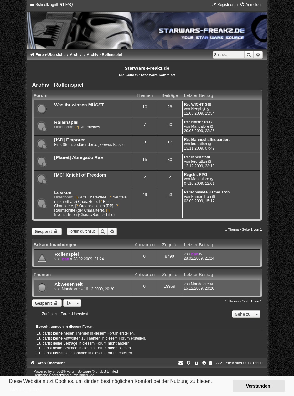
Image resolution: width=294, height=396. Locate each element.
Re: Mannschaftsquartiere (207, 139)
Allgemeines (87, 127)
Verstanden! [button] (259, 385)
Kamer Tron (201, 196)
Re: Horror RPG (198, 122)
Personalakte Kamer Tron (207, 192)
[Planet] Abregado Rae (78, 157)
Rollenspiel (66, 122)
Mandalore (200, 126)
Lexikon (62, 192)
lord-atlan (199, 144)
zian (65, 259)
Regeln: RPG (195, 174)
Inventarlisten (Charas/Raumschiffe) (84, 213)
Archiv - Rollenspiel (57, 85)
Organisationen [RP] (94, 206)
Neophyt (198, 109)
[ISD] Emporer (69, 139)
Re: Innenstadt (197, 157)
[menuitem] (66, 5)
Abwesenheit (68, 284)
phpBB (58, 371)
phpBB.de (86, 375)
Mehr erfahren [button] (26, 389)
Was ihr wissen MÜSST (79, 104)
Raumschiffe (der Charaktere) (86, 208)
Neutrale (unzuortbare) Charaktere (90, 199)
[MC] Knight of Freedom (80, 174)
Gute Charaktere (90, 197)
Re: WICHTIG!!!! (198, 104)
